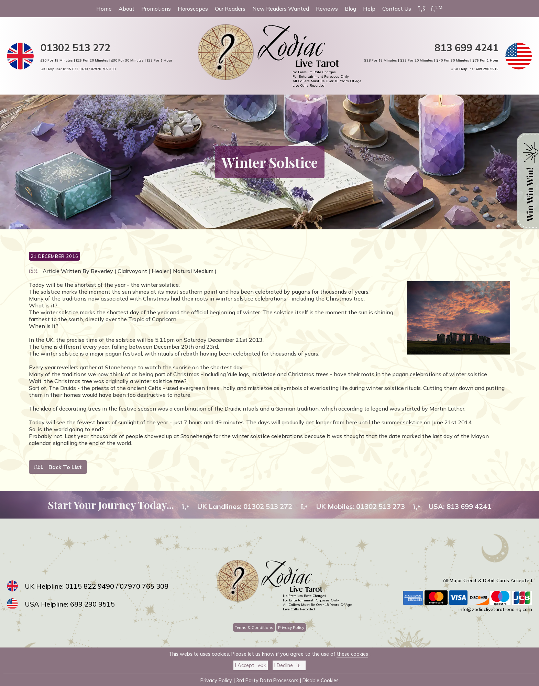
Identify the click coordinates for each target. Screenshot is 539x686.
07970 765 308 (103, 69)
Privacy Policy (291, 627)
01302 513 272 (75, 47)
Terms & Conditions (254, 627)
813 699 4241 (466, 47)
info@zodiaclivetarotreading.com (495, 609)
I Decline (289, 665)
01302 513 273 (380, 506)
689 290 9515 (487, 69)
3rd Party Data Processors (267, 680)
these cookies (352, 654)
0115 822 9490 (75, 69)
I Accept (250, 665)
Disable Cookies (320, 680)
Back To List (58, 467)
